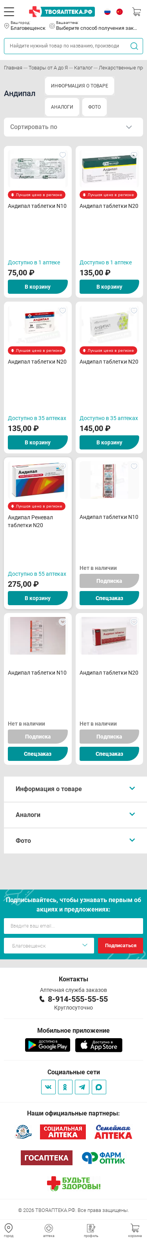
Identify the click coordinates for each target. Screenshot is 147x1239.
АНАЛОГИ (62, 107)
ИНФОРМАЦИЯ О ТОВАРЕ (79, 86)
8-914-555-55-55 (78, 999)
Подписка (109, 581)
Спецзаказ (109, 598)
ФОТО (94, 107)
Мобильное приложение (73, 1030)
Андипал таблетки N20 (109, 206)
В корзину (38, 287)
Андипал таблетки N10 (37, 206)
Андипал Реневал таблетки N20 (30, 521)
